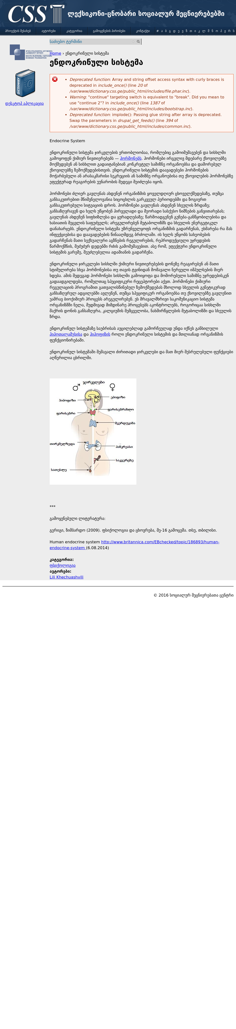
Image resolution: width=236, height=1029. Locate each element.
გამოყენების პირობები (109, 31)
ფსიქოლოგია (63, 565)
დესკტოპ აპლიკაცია (24, 103)
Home (55, 53)
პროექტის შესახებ (18, 31)
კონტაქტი (143, 31)
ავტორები (49, 31)
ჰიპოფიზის (100, 334)
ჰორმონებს (131, 158)
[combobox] (93, 42)
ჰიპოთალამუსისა (66, 334)
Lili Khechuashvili (66, 577)
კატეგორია (74, 31)
